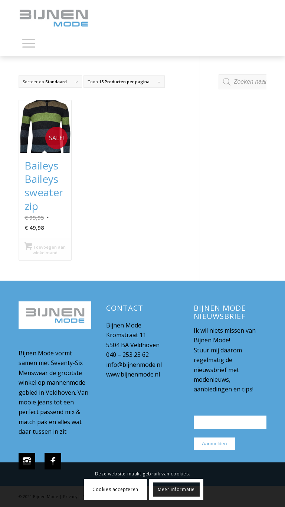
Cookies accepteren (115, 489)
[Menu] (29, 42)
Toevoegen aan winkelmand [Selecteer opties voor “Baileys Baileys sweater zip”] (45, 249)
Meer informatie (176, 489)
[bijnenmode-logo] (59, 18)
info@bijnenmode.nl (134, 365)
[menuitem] (29, 44)
